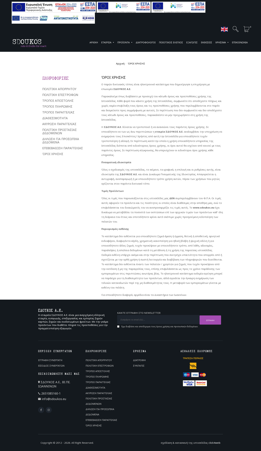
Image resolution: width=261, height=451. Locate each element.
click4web (214, 442)
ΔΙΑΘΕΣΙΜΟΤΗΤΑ (55, 118)
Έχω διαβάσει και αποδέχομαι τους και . (159, 326)
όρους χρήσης (163, 326)
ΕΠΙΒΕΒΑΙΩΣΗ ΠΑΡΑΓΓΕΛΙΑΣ (62, 148)
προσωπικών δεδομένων (186, 326)
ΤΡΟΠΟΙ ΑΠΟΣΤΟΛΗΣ (58, 100)
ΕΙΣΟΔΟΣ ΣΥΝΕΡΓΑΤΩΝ (51, 365)
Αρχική (120, 63)
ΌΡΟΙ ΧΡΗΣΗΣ (52, 154)
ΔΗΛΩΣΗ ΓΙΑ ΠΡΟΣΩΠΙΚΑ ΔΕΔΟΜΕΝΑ (60, 140)
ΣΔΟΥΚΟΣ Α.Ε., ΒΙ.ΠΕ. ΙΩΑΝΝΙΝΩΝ (54, 384)
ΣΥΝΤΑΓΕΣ (138, 365)
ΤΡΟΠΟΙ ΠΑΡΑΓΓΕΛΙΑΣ (58, 112)
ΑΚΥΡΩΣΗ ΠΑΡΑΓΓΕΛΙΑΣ (59, 124)
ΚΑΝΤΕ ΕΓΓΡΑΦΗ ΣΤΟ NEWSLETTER (138, 313)
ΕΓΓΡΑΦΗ (210, 320)
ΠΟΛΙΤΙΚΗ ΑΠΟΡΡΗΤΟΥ (59, 89)
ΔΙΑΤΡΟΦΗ (139, 360)
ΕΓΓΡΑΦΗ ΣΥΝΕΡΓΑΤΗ (50, 360)
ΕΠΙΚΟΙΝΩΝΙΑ (240, 42)
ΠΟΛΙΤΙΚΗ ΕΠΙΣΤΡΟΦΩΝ (60, 94)
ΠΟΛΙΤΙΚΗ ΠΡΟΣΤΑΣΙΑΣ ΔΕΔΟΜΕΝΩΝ (59, 131)
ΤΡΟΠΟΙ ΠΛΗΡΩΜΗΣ (57, 106)
